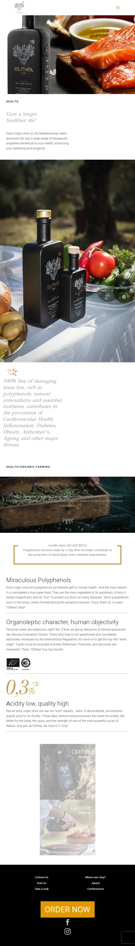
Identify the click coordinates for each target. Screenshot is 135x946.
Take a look (41, 889)
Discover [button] (85, 757)
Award (95, 883)
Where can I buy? (95, 877)
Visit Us (41, 883)
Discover (85, 813)
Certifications (95, 889)
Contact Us (41, 877)
